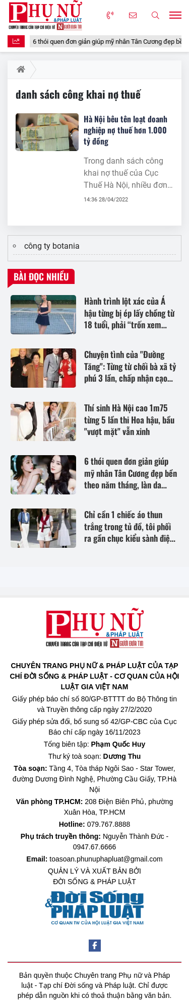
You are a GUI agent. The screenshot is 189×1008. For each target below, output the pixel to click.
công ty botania (52, 246)
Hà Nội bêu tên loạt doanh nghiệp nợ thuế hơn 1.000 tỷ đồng (125, 130)
